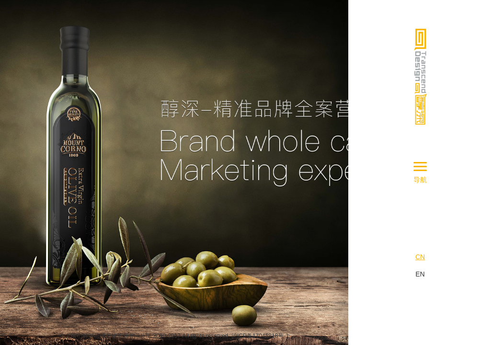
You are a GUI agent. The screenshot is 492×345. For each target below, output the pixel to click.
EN (419, 274)
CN (420, 257)
